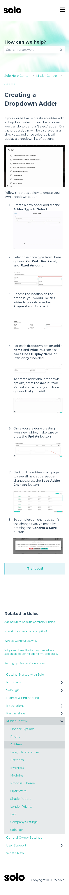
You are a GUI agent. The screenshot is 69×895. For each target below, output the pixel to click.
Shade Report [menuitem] (20, 799)
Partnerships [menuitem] (15, 713)
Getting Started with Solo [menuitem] (25, 674)
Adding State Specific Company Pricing (29, 622)
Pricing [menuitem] (15, 736)
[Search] (61, 49)
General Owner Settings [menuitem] (24, 837)
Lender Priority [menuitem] (21, 806)
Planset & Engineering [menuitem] (22, 698)
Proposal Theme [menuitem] (22, 783)
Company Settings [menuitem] (23, 822)
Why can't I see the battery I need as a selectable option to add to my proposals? (31, 652)
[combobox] (31, 49)
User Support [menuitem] (16, 845)
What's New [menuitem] (15, 853)
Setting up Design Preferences (24, 663)
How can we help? (25, 42)
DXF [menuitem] (13, 814)
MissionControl (47, 75)
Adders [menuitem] (16, 744)
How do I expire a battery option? (25, 631)
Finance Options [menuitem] (22, 729)
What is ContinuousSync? (20, 640)
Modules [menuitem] (16, 775)
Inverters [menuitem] (17, 768)
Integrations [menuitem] (15, 705)
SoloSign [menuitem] (12, 690)
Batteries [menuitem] (17, 760)
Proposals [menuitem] (13, 682)
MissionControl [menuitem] (17, 721)
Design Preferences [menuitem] (24, 752)
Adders (9, 84)
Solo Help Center (17, 75)
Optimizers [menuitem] (18, 791)
